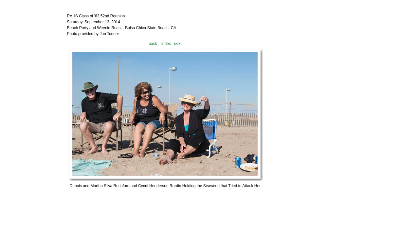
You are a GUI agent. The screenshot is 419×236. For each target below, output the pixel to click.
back (153, 43)
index (166, 43)
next (178, 43)
